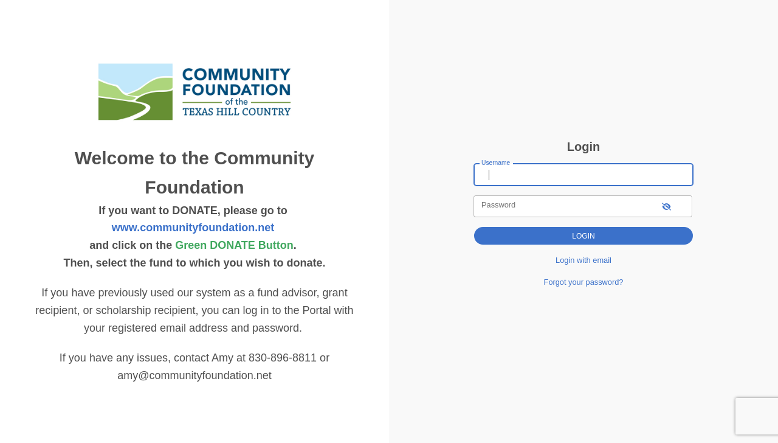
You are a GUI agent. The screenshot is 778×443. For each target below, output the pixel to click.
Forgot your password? (584, 282)
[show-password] (666, 206)
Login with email (583, 260)
